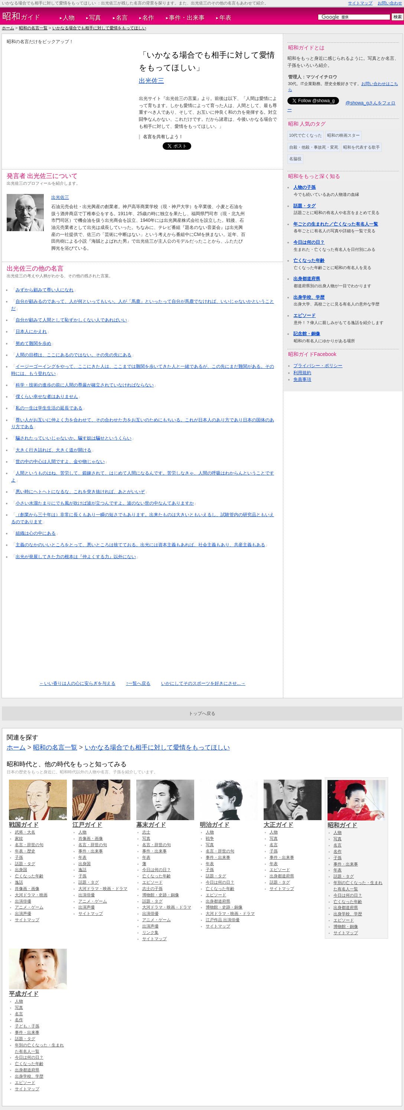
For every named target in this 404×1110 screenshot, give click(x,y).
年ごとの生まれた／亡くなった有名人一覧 (335, 224)
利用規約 (302, 372)
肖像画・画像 (27, 888)
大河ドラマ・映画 (31, 895)
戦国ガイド (38, 821)
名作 (148, 17)
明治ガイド (229, 821)
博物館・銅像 (345, 926)
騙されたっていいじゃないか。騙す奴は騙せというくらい (73, 438)
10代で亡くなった (305, 135)
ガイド (21, 16)
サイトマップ (360, 3)
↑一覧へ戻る (138, 683)
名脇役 (295, 158)
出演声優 (23, 913)
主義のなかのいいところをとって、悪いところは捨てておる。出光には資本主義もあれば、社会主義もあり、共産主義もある (140, 544)
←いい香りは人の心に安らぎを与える (77, 683)
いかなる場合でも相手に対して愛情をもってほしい (99, 28)
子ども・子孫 (27, 1026)
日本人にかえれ (31, 331)
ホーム (8, 28)
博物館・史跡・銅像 (160, 895)
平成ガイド (38, 990)
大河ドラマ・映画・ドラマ (102, 888)
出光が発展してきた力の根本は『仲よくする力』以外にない (76, 556)
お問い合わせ (390, 3)
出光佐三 (151, 80)
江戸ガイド (101, 821)
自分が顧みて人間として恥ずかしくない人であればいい (71, 320)
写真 (95, 17)
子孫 (19, 857)
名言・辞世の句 (29, 844)
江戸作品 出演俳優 (223, 920)
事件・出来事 (187, 17)
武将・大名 (25, 832)
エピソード (304, 315)
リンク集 (150, 932)
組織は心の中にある (36, 533)
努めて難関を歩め (33, 343)
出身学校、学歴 (309, 297)
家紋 (19, 838)
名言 (122, 17)
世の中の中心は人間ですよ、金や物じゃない (60, 461)
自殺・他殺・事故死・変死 (313, 147)
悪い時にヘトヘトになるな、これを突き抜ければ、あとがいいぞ (80, 491)
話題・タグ (304, 205)
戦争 (210, 838)
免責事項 (302, 379)
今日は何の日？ (309, 242)
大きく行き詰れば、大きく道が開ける (53, 450)
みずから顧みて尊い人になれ (45, 289)
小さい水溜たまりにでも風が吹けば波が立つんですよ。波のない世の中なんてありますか (105, 503)
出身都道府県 (306, 278)
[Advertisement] (69, 101)
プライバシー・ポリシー (317, 365)
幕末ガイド (165, 821)
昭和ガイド (356, 821)
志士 (146, 832)
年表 (225, 17)
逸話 (19, 882)
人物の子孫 (304, 187)
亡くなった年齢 (309, 260)
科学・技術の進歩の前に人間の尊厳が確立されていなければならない (85, 385)
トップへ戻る (202, 713)
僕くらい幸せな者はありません (47, 396)
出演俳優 (23, 901)
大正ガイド (293, 821)
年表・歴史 (25, 851)
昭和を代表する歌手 (361, 147)
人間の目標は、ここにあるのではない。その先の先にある (73, 354)
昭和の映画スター (343, 135)
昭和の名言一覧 (33, 28)
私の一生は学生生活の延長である (49, 408)
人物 (69, 17)
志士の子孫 (152, 888)
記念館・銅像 (306, 333)
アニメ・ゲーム (29, 907)
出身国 (21, 869)
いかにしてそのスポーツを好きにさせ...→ (203, 683)
